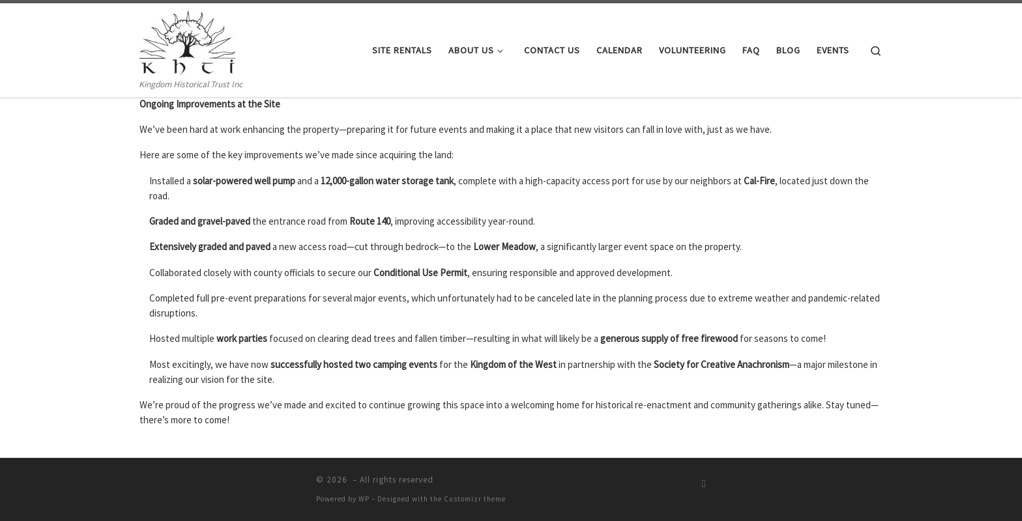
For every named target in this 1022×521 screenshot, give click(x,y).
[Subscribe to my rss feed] (704, 483)
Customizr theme (475, 498)
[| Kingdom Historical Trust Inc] (187, 40)
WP (364, 498)
